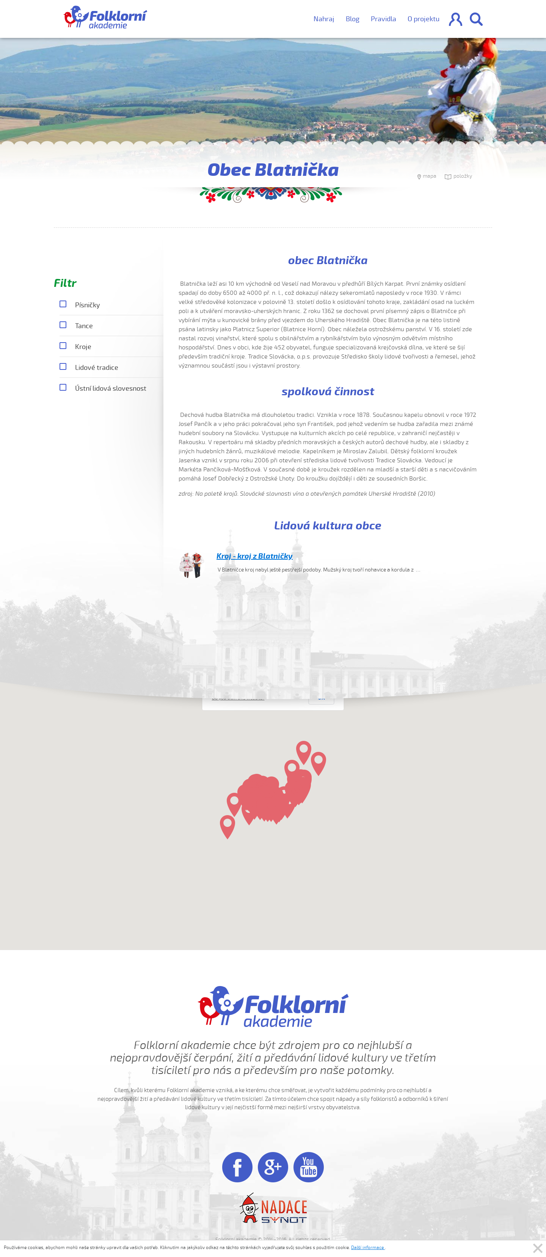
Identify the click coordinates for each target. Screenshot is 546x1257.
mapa (426, 177)
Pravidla (383, 19)
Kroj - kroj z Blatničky (255, 556)
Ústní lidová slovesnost (103, 389)
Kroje (75, 347)
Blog (352, 19)
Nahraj (324, 19)
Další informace (368, 1247)
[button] (318, 764)
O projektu (423, 19)
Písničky (80, 305)
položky (458, 177)
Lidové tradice (89, 368)
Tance (76, 326)
